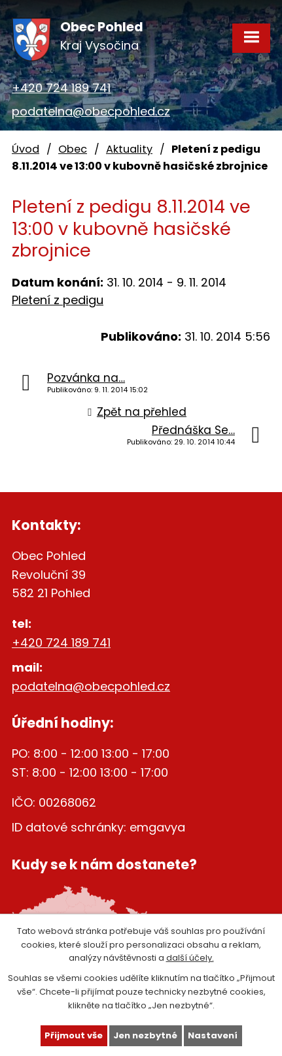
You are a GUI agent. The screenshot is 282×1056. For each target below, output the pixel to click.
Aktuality (129, 149)
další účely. (190, 958)
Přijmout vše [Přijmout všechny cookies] (73, 1035)
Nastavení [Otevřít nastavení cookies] (213, 1035)
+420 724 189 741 (61, 88)
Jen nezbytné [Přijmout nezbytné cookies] (145, 1035)
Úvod (25, 149)
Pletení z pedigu (57, 300)
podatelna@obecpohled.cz (91, 111)
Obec (72, 149)
